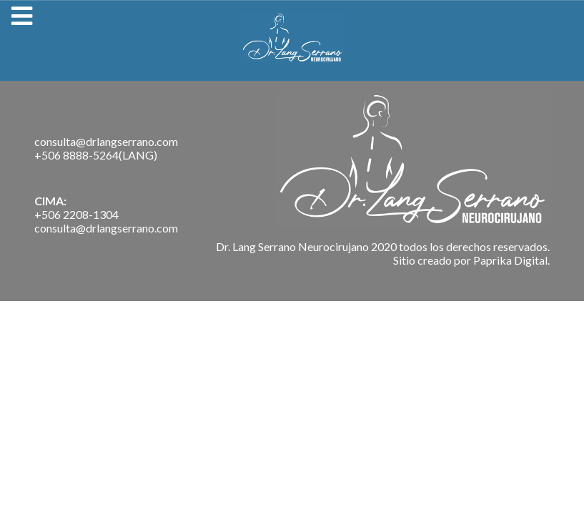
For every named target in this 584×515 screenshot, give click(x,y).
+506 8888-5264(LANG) (95, 155)
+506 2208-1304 (76, 214)
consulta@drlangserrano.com (106, 141)
